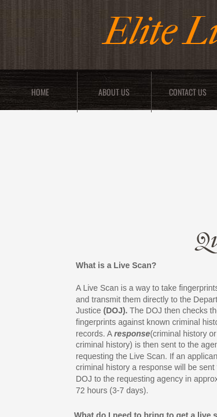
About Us (114, 92)
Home (40, 92)
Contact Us (188, 92)
